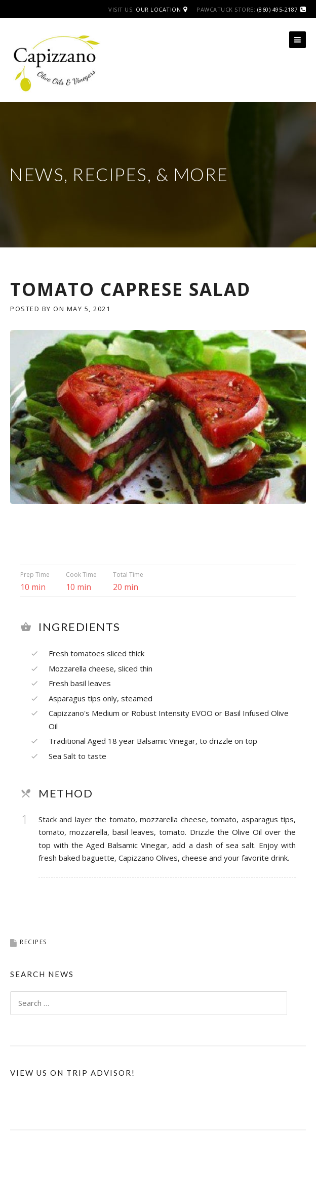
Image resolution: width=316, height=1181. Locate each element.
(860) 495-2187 (277, 9)
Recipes (33, 942)
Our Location (158, 9)
